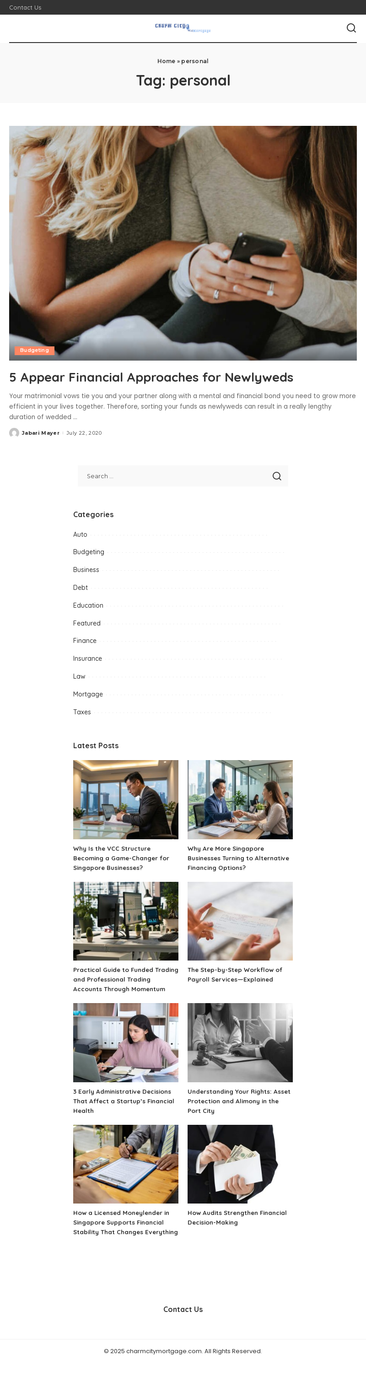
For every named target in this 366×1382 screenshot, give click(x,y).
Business (86, 570)
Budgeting (34, 350)
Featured (87, 623)
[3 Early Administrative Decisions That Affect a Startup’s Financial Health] (125, 1052)
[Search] (351, 28)
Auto (80, 534)
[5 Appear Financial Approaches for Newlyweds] (183, 243)
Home (166, 61)
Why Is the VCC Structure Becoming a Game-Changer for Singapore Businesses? (124, 858)
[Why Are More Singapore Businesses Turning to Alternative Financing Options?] (240, 799)
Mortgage (88, 694)
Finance (85, 641)
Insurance (87, 658)
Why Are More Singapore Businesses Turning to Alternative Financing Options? (238, 858)
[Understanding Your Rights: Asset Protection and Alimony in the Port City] (240, 1052)
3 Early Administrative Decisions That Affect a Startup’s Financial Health (125, 1110)
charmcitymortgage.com (164, 1370)
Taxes (82, 711)
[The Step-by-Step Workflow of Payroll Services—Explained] (240, 921)
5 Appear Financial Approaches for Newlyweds (172, 376)
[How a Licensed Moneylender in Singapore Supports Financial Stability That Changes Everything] (125, 1174)
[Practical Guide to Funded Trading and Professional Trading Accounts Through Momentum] (125, 921)
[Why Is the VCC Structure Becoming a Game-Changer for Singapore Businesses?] (125, 799)
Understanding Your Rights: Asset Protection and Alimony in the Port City (239, 1110)
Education (88, 605)
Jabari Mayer (40, 433)
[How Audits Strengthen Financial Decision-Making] (240, 1174)
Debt (80, 587)
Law (79, 676)
